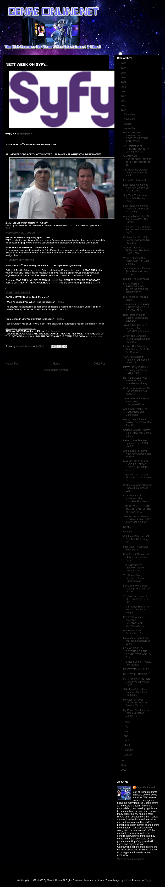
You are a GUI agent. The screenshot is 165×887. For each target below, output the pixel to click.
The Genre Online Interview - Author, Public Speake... (134, 578)
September (130, 128)
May (126, 735)
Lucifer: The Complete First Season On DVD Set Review (136, 349)
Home (56, 363)
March (127, 745)
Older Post (100, 363)
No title (127, 527)
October (128, 123)
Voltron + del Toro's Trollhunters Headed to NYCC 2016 (136, 250)
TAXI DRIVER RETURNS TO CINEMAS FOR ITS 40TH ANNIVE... (137, 509)
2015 (124, 760)
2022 (124, 82)
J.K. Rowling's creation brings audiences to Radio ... (135, 172)
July (126, 726)
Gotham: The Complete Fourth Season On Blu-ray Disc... (136, 240)
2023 (124, 77)
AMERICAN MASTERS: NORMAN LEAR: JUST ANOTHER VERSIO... (137, 519)
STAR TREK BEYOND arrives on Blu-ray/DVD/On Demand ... (137, 328)
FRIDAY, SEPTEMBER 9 (18, 292)
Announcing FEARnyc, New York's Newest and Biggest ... (137, 454)
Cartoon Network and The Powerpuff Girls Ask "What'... (137, 391)
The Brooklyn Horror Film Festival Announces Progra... (136, 609)
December (129, 114)
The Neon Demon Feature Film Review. (137, 663)
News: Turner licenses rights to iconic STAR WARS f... (135, 443)
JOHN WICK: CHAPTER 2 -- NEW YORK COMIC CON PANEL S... (137, 307)
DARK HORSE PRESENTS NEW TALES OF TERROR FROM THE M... (135, 288)
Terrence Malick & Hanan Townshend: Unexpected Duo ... (136, 401)
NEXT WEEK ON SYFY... (136, 669)
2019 (124, 96)
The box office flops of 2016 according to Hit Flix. (135, 599)
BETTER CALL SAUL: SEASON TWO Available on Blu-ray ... (136, 380)
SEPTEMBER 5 (24, 134)
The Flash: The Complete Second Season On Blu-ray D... (137, 229)
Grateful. (128, 531)
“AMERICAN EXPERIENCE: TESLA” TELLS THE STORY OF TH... (137, 160)
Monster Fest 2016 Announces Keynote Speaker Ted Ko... (135, 702)
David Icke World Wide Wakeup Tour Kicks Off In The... (136, 588)
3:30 (54, 280)
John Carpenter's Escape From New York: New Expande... (136, 271)
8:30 (54, 282)
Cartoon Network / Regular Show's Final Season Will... (137, 488)
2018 (124, 101)
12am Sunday (51, 331)
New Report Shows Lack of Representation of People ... (136, 557)
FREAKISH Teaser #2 (134, 180)
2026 (124, 63)
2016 (124, 110)
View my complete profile (130, 859)
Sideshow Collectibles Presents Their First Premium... (135, 692)
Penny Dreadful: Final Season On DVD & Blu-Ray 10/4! (137, 422)
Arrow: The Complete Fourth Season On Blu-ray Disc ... (136, 338)
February (129, 749)
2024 (124, 72)
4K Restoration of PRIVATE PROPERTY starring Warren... (136, 149)
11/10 (96, 282)
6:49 (26, 336)
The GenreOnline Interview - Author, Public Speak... (134, 567)
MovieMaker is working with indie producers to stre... (136, 641)
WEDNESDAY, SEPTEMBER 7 (21, 232)
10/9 (62, 247)
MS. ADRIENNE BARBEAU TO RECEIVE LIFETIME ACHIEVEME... (135, 137)
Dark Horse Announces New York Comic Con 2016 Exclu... (135, 187)
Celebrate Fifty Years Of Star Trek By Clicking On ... (136, 539)
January (128, 754)
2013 (124, 769)
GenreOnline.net (145, 787)
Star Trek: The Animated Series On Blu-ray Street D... (136, 198)
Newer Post (12, 363)
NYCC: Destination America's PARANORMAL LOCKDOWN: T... (134, 621)
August (128, 721)
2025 (124, 68)
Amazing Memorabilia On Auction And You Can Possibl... (136, 219)
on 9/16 (71, 225)
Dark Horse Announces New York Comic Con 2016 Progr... (135, 208)
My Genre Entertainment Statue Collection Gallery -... (136, 713)
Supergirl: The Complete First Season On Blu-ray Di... (137, 477)
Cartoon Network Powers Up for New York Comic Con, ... (137, 433)
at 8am (37, 270)
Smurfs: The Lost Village (136, 278)
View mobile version (56, 369)
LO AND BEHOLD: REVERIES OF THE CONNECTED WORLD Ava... (137, 652)
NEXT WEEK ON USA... (136, 674)
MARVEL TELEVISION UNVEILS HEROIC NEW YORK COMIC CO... (135, 465)
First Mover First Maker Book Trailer (135, 548)
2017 (124, 105)
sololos (127, 880)
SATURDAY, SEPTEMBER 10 (21, 328)
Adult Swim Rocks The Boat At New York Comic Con (135, 412)
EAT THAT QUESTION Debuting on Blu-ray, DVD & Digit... (135, 370)
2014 (124, 765)
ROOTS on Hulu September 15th (133, 632)
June (127, 731)
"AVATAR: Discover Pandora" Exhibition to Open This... (136, 359)
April (126, 740)
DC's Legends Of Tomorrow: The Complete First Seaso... (137, 498)
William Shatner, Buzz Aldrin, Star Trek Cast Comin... (136, 261)
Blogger (148, 880)
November (129, 119)
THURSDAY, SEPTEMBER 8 (20, 260)
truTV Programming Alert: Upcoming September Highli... (136, 681)
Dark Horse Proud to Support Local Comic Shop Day (135, 318)
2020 (124, 91)
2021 (124, 87)
